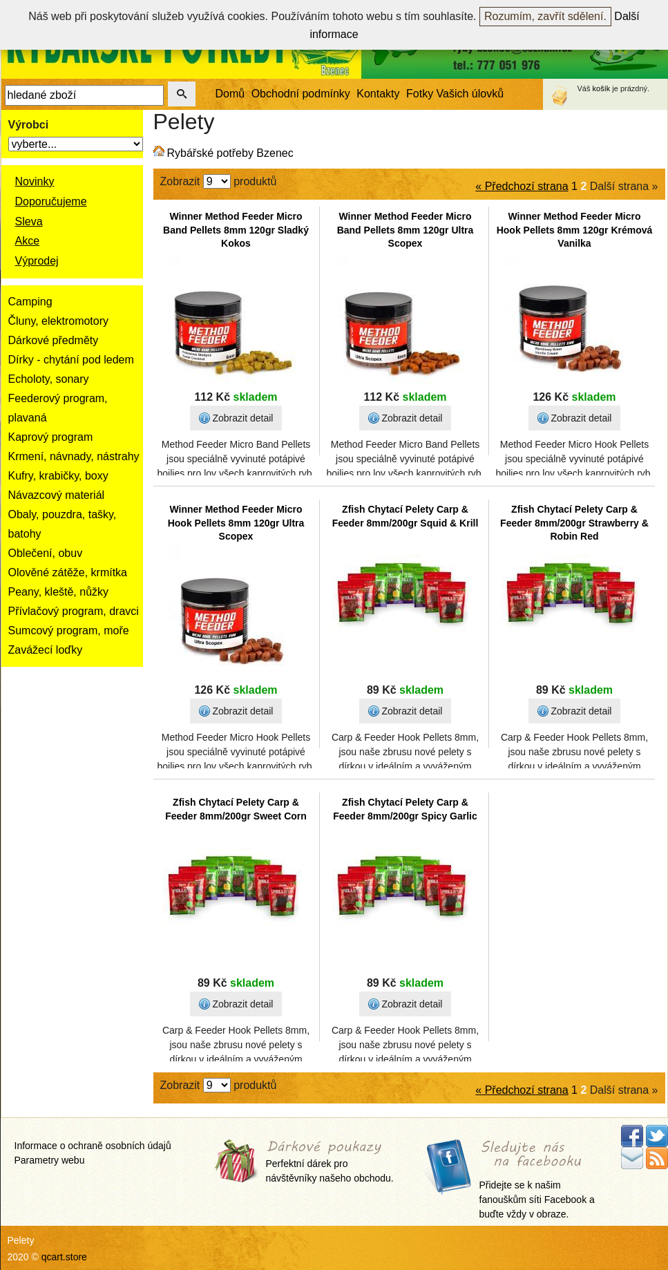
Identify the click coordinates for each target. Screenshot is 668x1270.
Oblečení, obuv (45, 553)
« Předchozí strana (521, 186)
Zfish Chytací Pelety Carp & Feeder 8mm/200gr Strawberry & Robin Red (574, 523)
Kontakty (377, 93)
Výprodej (37, 261)
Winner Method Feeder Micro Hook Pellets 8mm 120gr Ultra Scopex (236, 523)
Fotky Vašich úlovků (455, 93)
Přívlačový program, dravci (73, 611)
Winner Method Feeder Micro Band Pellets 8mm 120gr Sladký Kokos (236, 230)
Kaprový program (50, 437)
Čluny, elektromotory (58, 321)
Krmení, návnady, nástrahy (74, 456)
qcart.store (64, 1256)
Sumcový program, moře (68, 630)
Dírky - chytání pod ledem (71, 360)
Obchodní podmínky (300, 93)
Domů (230, 93)
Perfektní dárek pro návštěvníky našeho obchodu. (330, 1162)
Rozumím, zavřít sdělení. (545, 16)
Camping (30, 301)
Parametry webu (50, 1160)
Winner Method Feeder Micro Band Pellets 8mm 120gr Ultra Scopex (405, 230)
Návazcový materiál (56, 495)
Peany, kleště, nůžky (58, 592)
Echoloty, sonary (48, 379)
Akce (27, 241)
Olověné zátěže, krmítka (68, 572)
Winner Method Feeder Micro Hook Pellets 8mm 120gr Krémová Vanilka (575, 230)
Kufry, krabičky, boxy (58, 476)
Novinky (35, 181)
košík (602, 88)
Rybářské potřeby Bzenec (230, 153)
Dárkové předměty (53, 340)
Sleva (29, 221)
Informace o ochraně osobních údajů (93, 1145)
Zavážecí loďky (45, 650)
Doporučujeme (51, 201)
